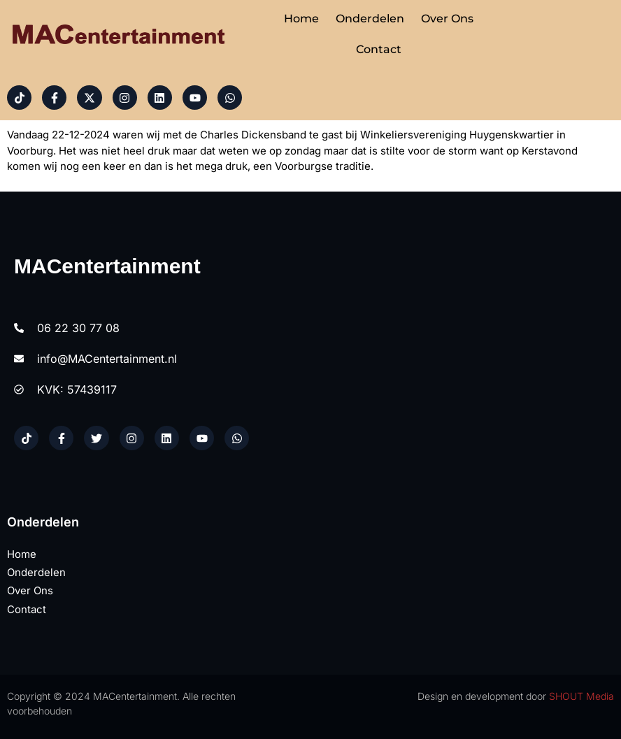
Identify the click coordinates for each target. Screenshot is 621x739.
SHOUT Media (581, 697)
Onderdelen (370, 18)
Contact (378, 49)
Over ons (447, 18)
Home (301, 18)
